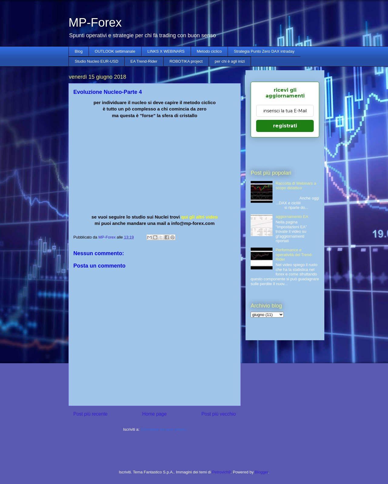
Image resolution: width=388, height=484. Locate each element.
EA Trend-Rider (143, 61)
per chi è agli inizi (230, 61)
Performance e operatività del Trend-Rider (294, 255)
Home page (154, 414)
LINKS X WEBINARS (166, 51)
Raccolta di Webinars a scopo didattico (296, 185)
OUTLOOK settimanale (115, 51)
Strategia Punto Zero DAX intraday (264, 51)
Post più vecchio (218, 414)
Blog (79, 51)
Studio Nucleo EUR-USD (97, 61)
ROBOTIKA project (185, 61)
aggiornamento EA (292, 216)
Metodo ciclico (209, 51)
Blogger (261, 472)
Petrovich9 (221, 472)
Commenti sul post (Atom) (163, 429)
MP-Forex (95, 22)
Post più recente (90, 414)
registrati (285, 126)
